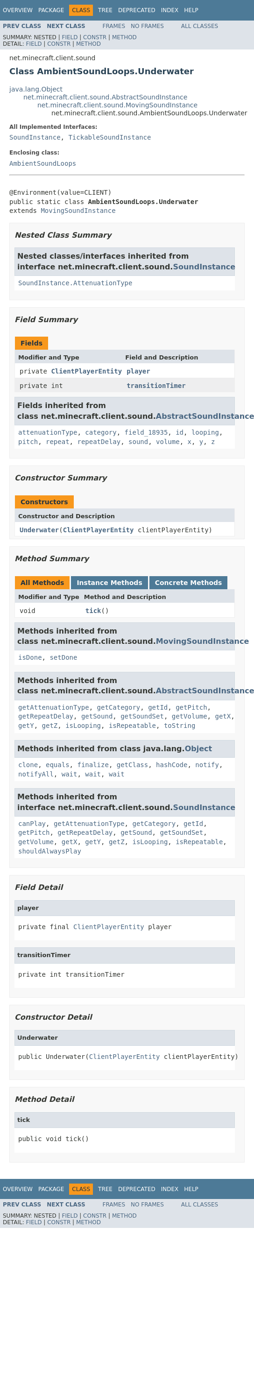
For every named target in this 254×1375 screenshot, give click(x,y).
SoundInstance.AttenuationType (75, 283)
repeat (58, 441)
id (179, 432)
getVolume (189, 716)
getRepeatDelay (45, 716)
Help (191, 10)
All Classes (199, 26)
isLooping (83, 725)
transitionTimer (156, 385)
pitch (28, 441)
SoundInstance (35, 137)
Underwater (39, 530)
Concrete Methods (188, 582)
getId (158, 707)
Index (170, 10)
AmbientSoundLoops (42, 163)
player (138, 371)
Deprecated (136, 10)
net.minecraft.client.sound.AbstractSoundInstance (105, 97)
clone (28, 765)
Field (70, 37)
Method (124, 37)
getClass (132, 765)
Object (198, 748)
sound (138, 441)
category (100, 432)
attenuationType (47, 432)
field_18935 (146, 432)
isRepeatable (132, 725)
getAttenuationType (53, 707)
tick (93, 610)
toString (179, 725)
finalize (92, 765)
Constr (94, 37)
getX (223, 716)
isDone (30, 657)
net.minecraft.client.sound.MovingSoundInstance (117, 105)
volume (168, 441)
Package (51, 10)
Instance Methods (109, 582)
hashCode (171, 765)
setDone (63, 657)
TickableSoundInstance (109, 137)
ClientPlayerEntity (86, 371)
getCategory (119, 707)
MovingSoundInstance (78, 210)
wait (70, 774)
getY (26, 725)
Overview (18, 10)
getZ (50, 725)
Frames (114, 26)
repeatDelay (98, 441)
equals (58, 765)
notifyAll (36, 774)
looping (205, 432)
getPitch (191, 707)
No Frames (147, 26)
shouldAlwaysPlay (49, 851)
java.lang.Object (36, 89)
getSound (97, 716)
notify (207, 765)
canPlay (32, 823)
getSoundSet (142, 716)
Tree (105, 10)
